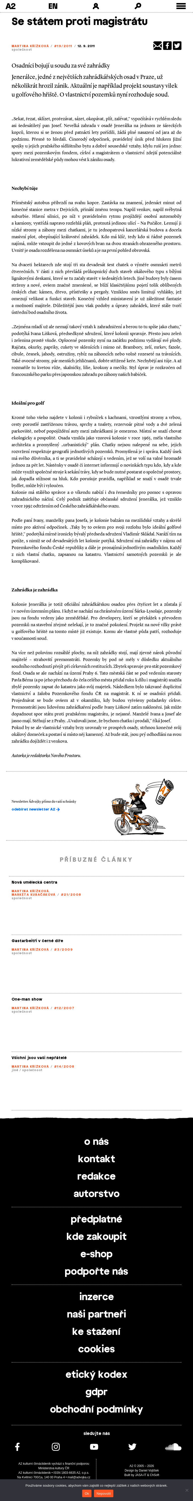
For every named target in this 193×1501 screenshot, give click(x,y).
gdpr (96, 1392)
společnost (22, 49)
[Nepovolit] (186, 1490)
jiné (15, 1070)
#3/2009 (63, 949)
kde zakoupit (97, 1237)
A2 (10, 6)
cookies (96, 1349)
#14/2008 (64, 1066)
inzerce (96, 1297)
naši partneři (96, 1315)
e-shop (96, 1254)
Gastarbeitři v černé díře (37, 941)
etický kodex (96, 1375)
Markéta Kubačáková (34, 894)
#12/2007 (64, 1008)
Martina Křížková (30, 46)
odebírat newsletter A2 (36, 809)
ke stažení (96, 1332)
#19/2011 (63, 46)
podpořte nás (96, 1272)
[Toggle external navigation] (181, 6)
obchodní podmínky (96, 1410)
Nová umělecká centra (34, 882)
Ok (87, 1493)
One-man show (27, 999)
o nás (96, 1142)
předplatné (96, 1220)
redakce (96, 1177)
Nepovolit (103, 1493)
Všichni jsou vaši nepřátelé (39, 1058)
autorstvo (97, 1194)
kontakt (96, 1159)
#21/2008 (71, 894)
